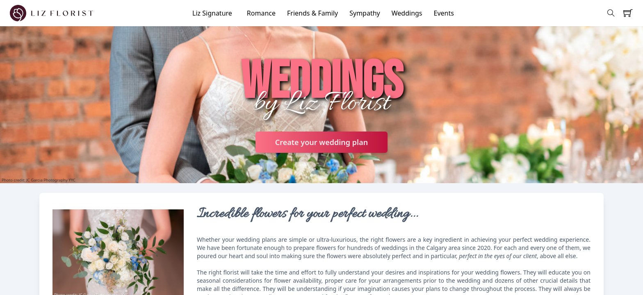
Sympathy (364, 13)
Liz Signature (212, 13)
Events (444, 13)
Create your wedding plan (321, 142)
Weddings (407, 13)
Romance (261, 13)
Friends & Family (312, 13)
